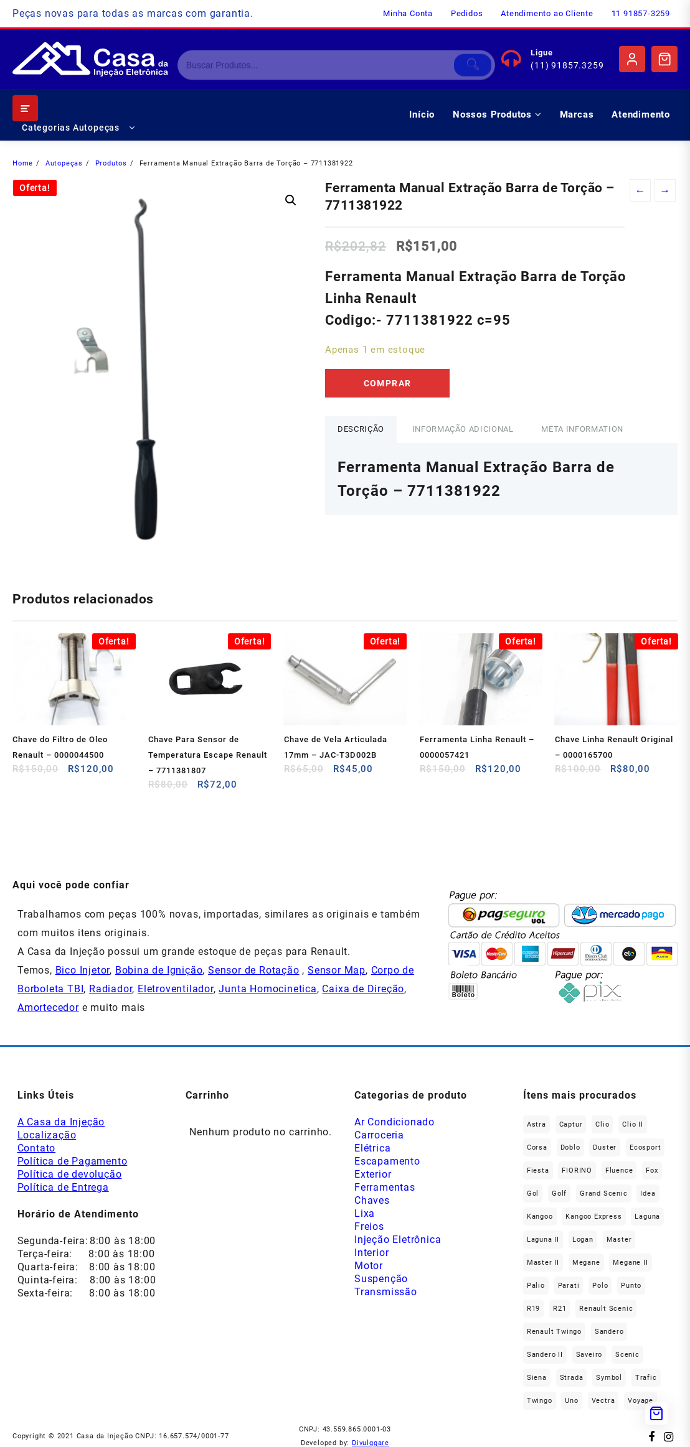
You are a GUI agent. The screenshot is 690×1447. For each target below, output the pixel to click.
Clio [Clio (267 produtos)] (602, 1124)
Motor (368, 1266)
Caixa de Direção (363, 989)
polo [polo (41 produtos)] (600, 1286)
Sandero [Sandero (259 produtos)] (609, 1332)
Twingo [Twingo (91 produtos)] (539, 1401)
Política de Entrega (63, 1187)
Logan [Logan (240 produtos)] (582, 1239)
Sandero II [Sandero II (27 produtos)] (545, 1355)
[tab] (361, 429)
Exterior (372, 1174)
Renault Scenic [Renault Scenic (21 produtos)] (606, 1309)
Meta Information (582, 429)
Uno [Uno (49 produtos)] (571, 1401)
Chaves (372, 1200)
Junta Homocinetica (267, 989)
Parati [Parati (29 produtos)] (569, 1286)
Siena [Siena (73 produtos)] (537, 1378)
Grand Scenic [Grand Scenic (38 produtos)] (604, 1193)
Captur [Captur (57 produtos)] (571, 1124)
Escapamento (387, 1161)
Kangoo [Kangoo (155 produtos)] (540, 1216)
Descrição (361, 429)
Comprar (388, 383)
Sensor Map (337, 970)
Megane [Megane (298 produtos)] (586, 1263)
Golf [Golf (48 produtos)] (559, 1193)
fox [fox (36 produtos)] (652, 1170)
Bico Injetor (82, 970)
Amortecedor (48, 1007)
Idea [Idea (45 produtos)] (647, 1193)
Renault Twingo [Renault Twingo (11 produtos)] (554, 1332)
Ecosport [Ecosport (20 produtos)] (645, 1147)
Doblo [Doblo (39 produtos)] (570, 1147)
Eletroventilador (176, 989)
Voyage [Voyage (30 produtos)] (640, 1401)
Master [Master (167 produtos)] (619, 1239)
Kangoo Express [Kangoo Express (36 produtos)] (593, 1216)
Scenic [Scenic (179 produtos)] (627, 1355)
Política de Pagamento (72, 1161)
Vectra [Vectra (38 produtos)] (603, 1401)
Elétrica (372, 1148)
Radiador (110, 989)
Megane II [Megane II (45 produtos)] (630, 1263)
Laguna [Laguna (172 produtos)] (647, 1216)
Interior (371, 1253)
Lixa (364, 1213)
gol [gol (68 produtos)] (533, 1193)
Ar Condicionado (394, 1122)
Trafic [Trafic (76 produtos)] (646, 1378)
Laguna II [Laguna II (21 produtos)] (543, 1239)
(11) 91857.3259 (567, 65)
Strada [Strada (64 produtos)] (572, 1378)
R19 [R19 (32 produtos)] (533, 1309)
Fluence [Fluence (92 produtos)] (619, 1170)
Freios (369, 1226)
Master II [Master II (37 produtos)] (543, 1263)
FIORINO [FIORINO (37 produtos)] (577, 1170)
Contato (36, 1148)
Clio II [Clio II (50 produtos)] (632, 1124)
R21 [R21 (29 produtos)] (559, 1309)
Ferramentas (384, 1187)
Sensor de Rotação (254, 970)
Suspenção (381, 1279)
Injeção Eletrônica (397, 1239)
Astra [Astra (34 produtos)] (536, 1124)
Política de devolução (69, 1174)
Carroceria (379, 1135)
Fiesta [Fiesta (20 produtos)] (538, 1170)
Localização (47, 1135)
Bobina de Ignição (159, 970)
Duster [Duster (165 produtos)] (605, 1147)
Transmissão (385, 1292)
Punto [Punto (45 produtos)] (631, 1286)
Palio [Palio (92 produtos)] (536, 1286)
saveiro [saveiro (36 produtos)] (589, 1355)
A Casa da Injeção (61, 1122)
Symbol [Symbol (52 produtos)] (609, 1378)
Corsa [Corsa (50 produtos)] (537, 1147)
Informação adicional (463, 429)
